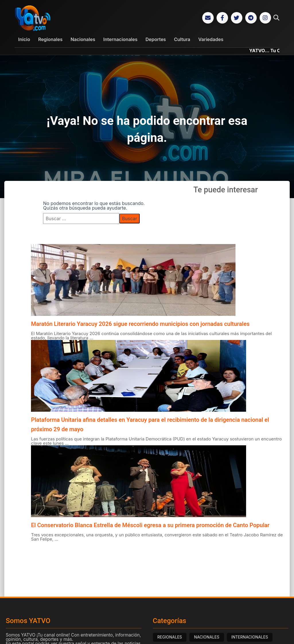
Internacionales (120, 39)
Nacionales (83, 39)
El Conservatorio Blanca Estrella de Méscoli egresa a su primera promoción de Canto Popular (150, 525)
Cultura (182, 39)
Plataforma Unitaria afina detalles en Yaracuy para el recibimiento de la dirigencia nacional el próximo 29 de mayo (150, 424)
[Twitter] (236, 18)
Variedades (210, 39)
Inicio (24, 39)
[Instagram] (265, 18)
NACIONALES (206, 637)
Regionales (50, 39)
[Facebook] (222, 18)
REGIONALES (169, 637)
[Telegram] (251, 18)
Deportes (155, 39)
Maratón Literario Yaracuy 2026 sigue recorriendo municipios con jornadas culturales (140, 323)
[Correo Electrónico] (208, 18)
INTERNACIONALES (249, 637)
